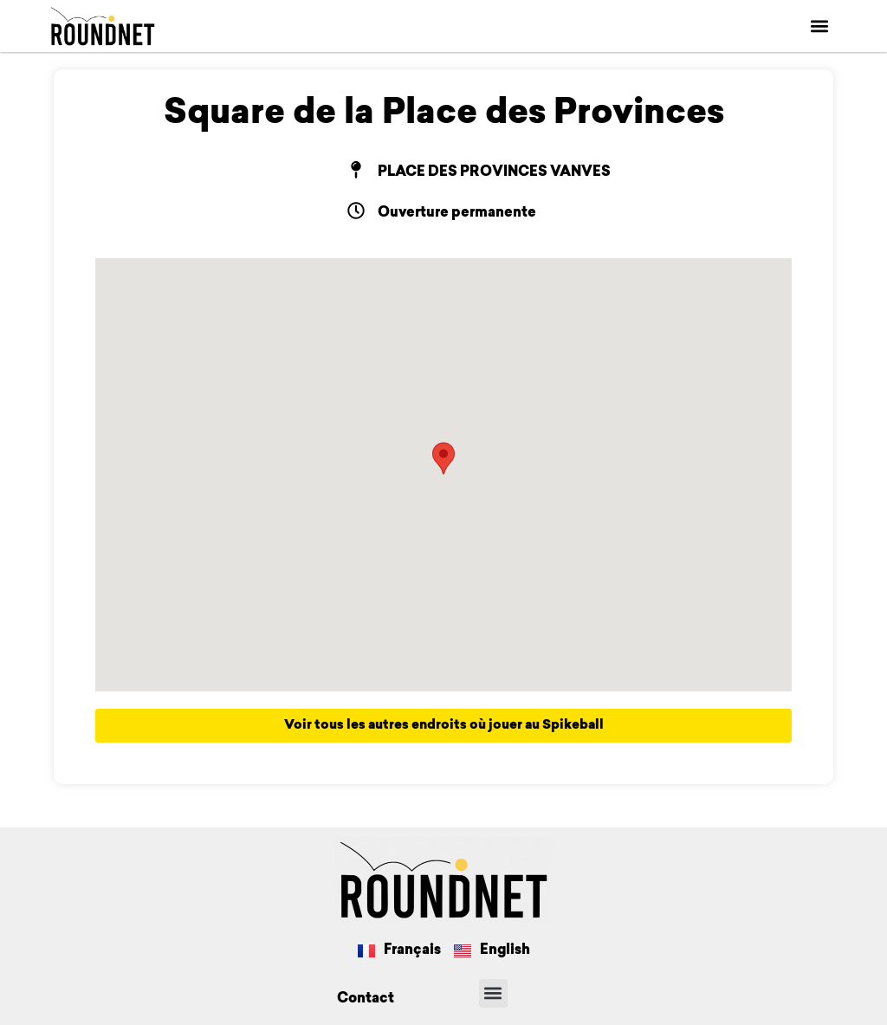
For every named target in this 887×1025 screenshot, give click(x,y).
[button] (820, 26)
